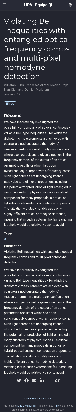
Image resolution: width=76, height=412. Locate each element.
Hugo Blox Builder (26, 405)
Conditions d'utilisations (38, 398)
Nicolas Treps (59, 85)
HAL (10, 103)
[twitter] (19, 381)
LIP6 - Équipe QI (38, 5)
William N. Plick (14, 85)
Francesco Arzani (37, 85)
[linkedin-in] (42, 381)
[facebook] (27, 381)
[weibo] (57, 381)
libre (57, 405)
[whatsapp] (50, 381)
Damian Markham (37, 89)
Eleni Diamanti (14, 89)
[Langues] (71, 5)
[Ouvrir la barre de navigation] (4, 5)
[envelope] (34, 381)
